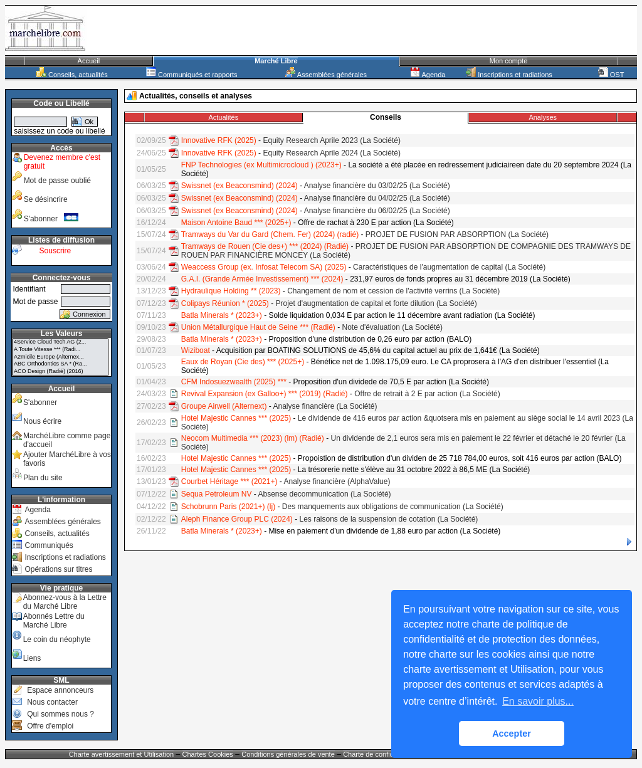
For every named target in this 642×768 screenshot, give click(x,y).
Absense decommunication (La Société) (324, 494)
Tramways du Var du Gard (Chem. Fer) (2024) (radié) (270, 234)
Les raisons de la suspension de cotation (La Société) (389, 519)
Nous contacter (52, 702)
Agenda (427, 74)
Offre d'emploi (50, 726)
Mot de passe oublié (57, 180)
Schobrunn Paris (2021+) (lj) (228, 506)
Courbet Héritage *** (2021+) (229, 481)
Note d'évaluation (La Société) (392, 327)
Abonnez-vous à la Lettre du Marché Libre (65, 602)
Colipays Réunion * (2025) (225, 303)
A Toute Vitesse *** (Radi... (60, 350)
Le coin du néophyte (57, 639)
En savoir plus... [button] (538, 701)
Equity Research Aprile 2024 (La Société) (331, 153)
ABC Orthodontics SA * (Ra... (60, 364)
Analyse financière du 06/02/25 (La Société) (377, 210)
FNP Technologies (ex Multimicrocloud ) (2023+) (261, 164)
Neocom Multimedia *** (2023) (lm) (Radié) (252, 438)
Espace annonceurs (60, 690)
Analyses (543, 117)
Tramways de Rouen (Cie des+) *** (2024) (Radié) (265, 246)
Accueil (89, 61)
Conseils (385, 117)
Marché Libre (276, 61)
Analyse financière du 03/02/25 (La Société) (377, 185)
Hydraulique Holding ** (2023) (231, 291)
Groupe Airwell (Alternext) (224, 406)
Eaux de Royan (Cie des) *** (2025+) (242, 361)
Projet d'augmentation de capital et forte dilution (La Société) (375, 303)
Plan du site (43, 477)
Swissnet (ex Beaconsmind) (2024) (239, 185)
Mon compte (509, 61)
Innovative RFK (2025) (218, 140)
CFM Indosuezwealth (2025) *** (234, 381)
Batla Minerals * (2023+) (221, 315)
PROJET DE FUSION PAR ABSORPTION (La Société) (457, 234)
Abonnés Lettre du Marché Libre (54, 620)
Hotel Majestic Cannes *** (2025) (236, 418)
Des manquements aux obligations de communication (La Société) (392, 506)
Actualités (223, 117)
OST (611, 74)
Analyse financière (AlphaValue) (337, 481)
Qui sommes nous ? (60, 714)
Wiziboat (195, 350)
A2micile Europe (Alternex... (60, 357)
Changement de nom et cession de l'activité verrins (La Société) (393, 291)
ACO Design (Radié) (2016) (60, 372)
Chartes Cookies (207, 754)
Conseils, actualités (72, 74)
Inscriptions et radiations (509, 74)
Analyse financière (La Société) (325, 406)
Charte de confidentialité (380, 754)
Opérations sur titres (58, 569)
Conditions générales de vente (288, 754)
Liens (32, 658)
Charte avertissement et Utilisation (121, 754)
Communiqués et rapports (192, 74)
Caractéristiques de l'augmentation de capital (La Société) (449, 267)
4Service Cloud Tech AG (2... (60, 342)
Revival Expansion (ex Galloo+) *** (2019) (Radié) (264, 393)
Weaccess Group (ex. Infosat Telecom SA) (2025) (264, 267)
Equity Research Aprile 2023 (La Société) (331, 140)
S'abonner (51, 218)
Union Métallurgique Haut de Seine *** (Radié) (258, 327)
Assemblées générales (326, 74)
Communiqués (48, 545)
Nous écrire (42, 421)
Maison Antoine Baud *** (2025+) (236, 222)
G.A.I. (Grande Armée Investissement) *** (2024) (262, 279)
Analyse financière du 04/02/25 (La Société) (377, 198)
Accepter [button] (511, 734)
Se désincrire (46, 199)
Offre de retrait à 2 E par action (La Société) (427, 393)
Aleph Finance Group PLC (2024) (237, 519)
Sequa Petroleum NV (216, 494)
